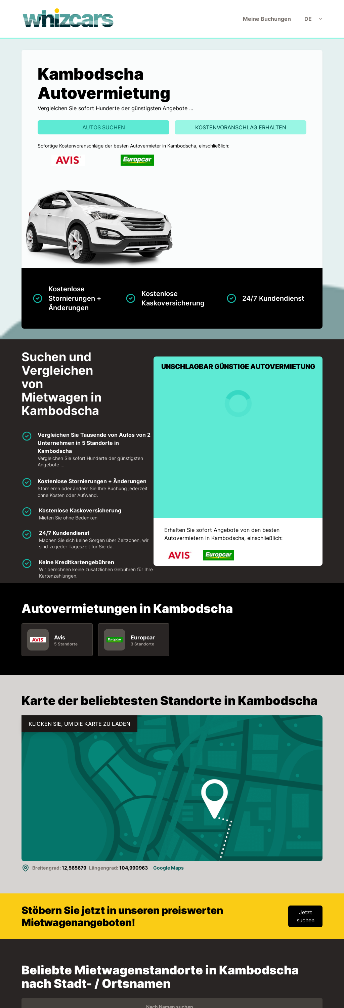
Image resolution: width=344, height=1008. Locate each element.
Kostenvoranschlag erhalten (240, 127)
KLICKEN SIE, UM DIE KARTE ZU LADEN (79, 723)
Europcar (143, 637)
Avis (59, 637)
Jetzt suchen (305, 916)
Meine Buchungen (267, 18)
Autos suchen (103, 127)
